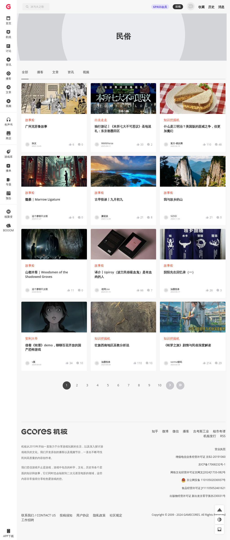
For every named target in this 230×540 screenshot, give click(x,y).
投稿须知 (66, 515)
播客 (186, 431)
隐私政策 (99, 515)
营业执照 (220, 449)
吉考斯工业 (201, 431)
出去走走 (101, 120)
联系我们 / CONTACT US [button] (38, 515)
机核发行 (209, 436)
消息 (221, 7)
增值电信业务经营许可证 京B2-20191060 (201, 457)
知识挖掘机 (171, 120)
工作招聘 (27, 520)
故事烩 (30, 120)
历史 (211, 7)
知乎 (155, 431)
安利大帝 (31, 338)
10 (159, 385)
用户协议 (82, 515)
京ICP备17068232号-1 (212, 464)
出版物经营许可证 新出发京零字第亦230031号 (198, 496)
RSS (223, 436)
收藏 (201, 7)
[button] (219, 509)
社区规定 (116, 515)
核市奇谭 (219, 431)
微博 (165, 431)
